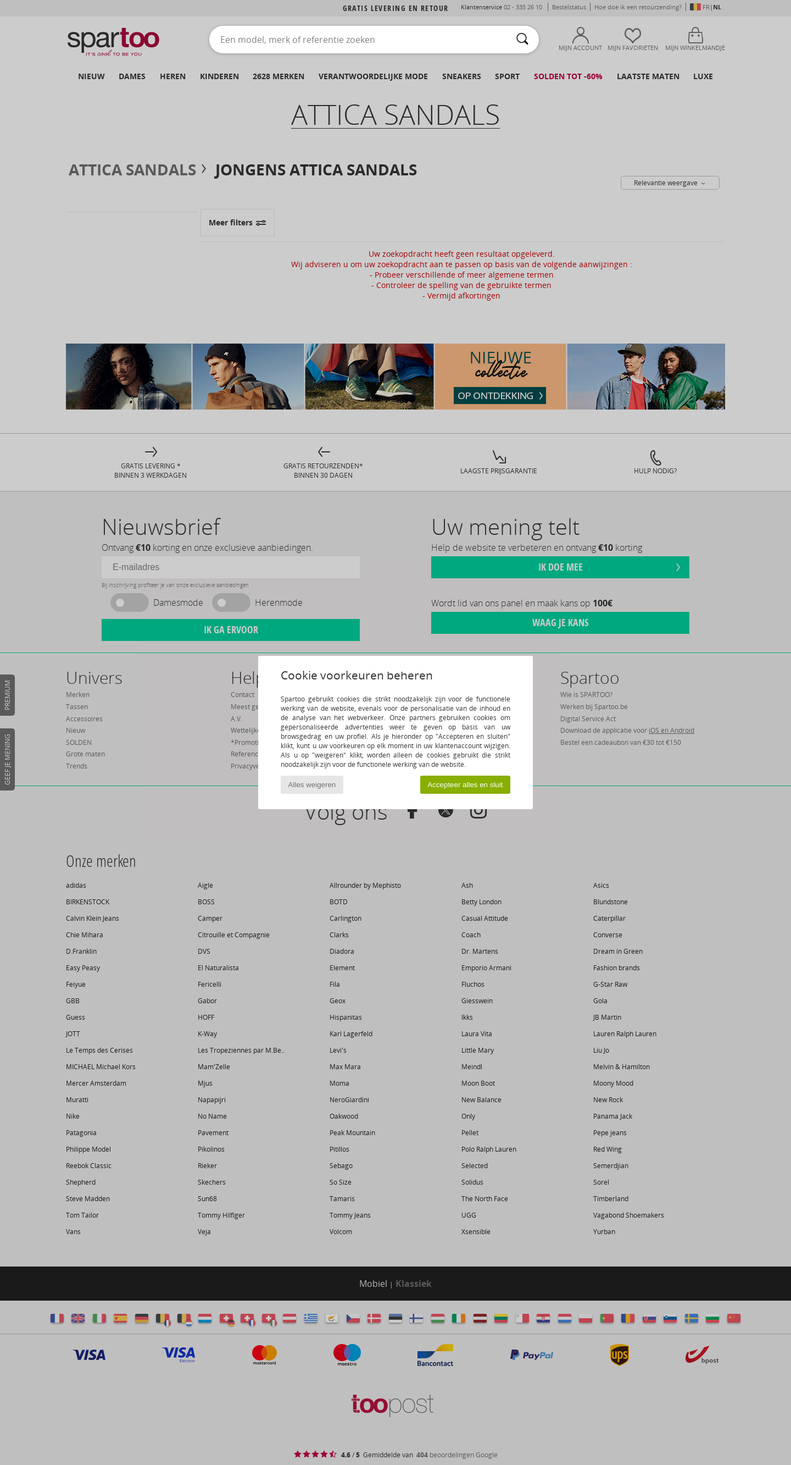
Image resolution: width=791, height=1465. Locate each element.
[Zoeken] (522, 39)
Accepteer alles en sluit (465, 785)
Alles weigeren (312, 785)
